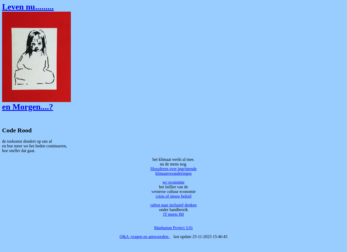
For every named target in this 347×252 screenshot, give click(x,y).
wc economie (173, 182)
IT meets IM (173, 214)
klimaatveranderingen (173, 173)
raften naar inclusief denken (173, 205)
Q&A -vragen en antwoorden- (145, 236)
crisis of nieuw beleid (173, 196)
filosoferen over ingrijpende (173, 169)
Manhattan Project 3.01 (173, 228)
